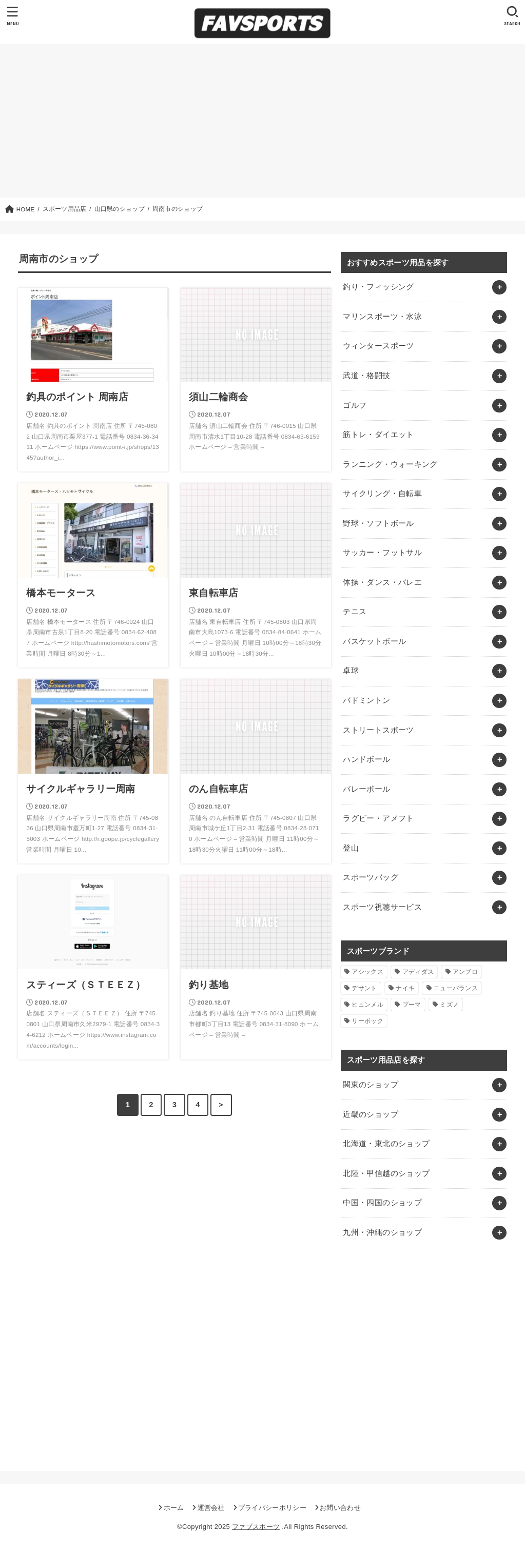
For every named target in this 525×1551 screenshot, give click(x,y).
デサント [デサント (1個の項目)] (364, 988)
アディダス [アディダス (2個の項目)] (418, 971)
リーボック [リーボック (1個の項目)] (367, 1021)
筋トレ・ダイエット (378, 434)
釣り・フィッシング (378, 287)
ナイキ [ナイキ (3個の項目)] (405, 988)
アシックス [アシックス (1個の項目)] (367, 971)
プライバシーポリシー (272, 1507)
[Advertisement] (262, 120)
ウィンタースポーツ (378, 346)
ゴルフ (354, 405)
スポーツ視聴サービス (382, 907)
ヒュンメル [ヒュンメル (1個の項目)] (367, 1004)
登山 (351, 848)
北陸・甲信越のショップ (386, 1173)
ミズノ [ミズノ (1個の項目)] (449, 1004)
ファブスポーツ (256, 1526)
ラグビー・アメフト (378, 818)
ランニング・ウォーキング (390, 464)
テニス (354, 611)
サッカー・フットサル (382, 552)
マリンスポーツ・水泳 (382, 316)
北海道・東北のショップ (386, 1144)
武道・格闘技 (366, 375)
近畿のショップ (370, 1114)
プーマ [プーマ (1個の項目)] (411, 1004)
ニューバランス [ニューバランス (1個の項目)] (456, 988)
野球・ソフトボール (378, 523)
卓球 (351, 670)
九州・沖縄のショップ (382, 1232)
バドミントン (366, 700)
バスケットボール (374, 641)
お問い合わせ (340, 1507)
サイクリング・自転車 (382, 493)
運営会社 (211, 1507)
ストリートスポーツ (378, 730)
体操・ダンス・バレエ (382, 582)
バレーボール (366, 789)
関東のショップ (370, 1085)
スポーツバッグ (370, 877)
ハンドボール (366, 759)
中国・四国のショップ (382, 1203)
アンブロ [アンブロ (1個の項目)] (465, 971)
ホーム (174, 1507)
